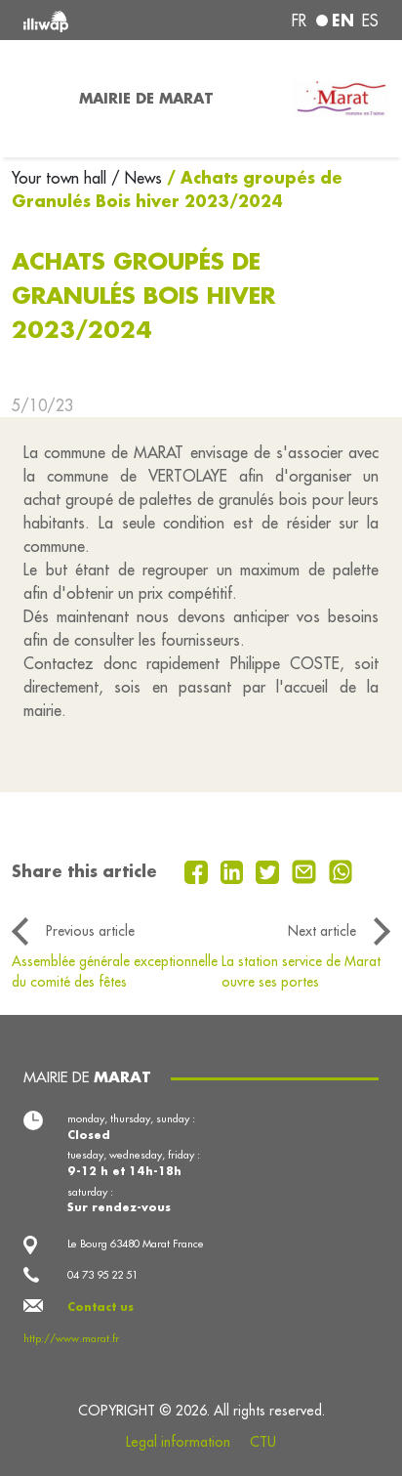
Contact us (100, 1307)
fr (299, 20)
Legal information (178, 1442)
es (370, 20)
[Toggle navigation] (33, 99)
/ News (136, 178)
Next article (322, 931)
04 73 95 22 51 (102, 1275)
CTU (263, 1442)
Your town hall (61, 178)
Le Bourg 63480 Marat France (135, 1243)
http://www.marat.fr (71, 1338)
